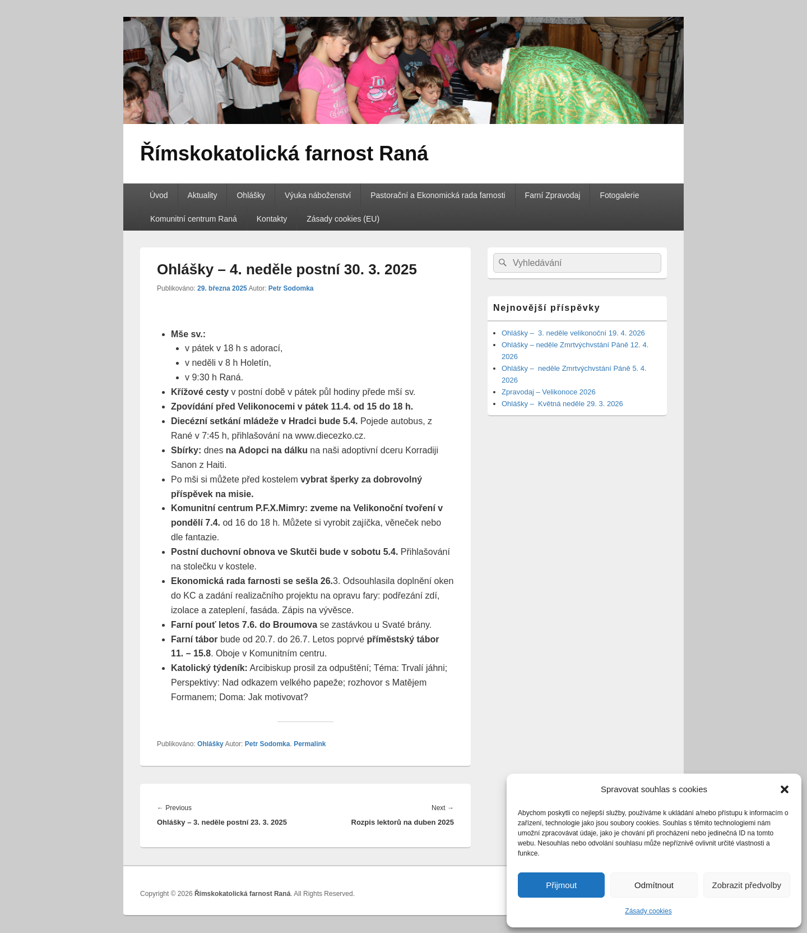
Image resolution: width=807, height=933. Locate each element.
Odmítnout (654, 885)
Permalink (310, 744)
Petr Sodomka (291, 288)
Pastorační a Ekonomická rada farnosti (437, 195)
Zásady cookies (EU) (343, 218)
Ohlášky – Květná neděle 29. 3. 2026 (562, 403)
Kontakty (272, 218)
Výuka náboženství (318, 195)
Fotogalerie (619, 195)
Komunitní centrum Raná (193, 218)
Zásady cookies (648, 911)
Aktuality (202, 195)
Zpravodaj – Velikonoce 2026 (549, 392)
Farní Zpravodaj (553, 195)
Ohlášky (250, 195)
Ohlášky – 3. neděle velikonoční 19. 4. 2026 (573, 333)
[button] (784, 789)
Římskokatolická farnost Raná (284, 153)
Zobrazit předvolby (746, 885)
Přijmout (561, 885)
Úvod (159, 195)
